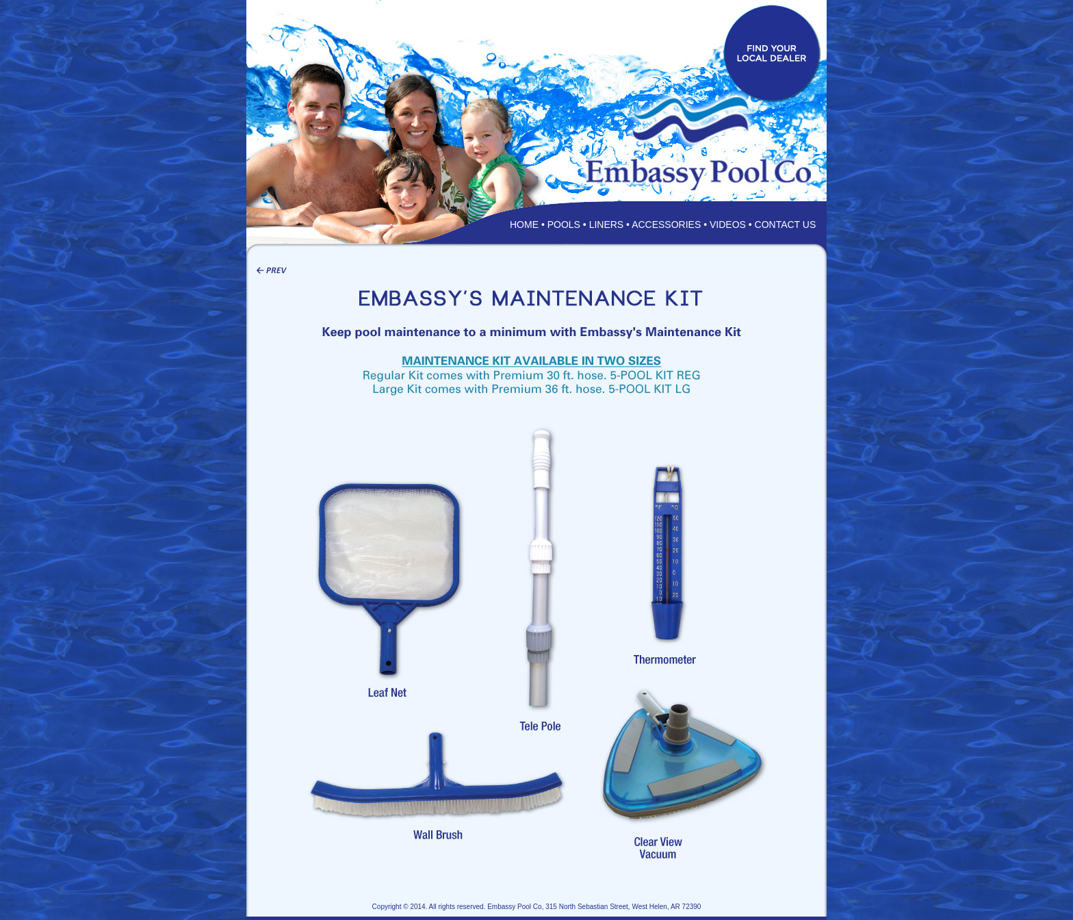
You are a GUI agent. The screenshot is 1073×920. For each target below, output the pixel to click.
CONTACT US (785, 224)
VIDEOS (728, 224)
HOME (524, 224)
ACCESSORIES (666, 224)
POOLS (563, 224)
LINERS (606, 224)
